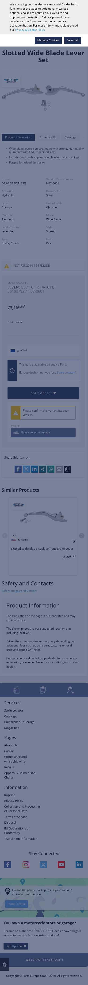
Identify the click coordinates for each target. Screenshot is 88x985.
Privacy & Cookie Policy (30, 30)
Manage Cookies (48, 40)
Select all (72, 40)
